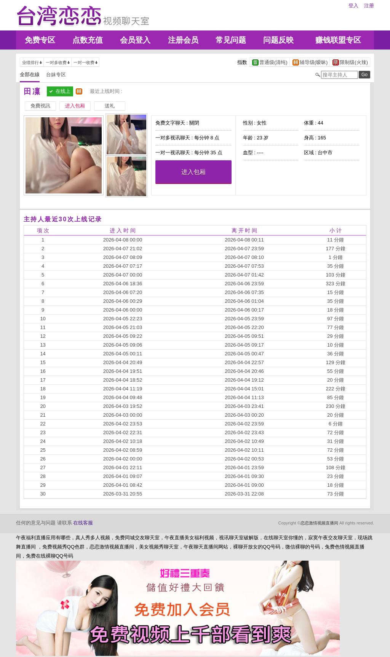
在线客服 (83, 523)
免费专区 (40, 40)
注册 (369, 5)
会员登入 (135, 40)
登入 (353, 5)
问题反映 (278, 40)
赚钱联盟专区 (338, 40)
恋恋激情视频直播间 (319, 523)
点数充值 (87, 40)
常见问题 (231, 40)
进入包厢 (193, 172)
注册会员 (183, 40)
